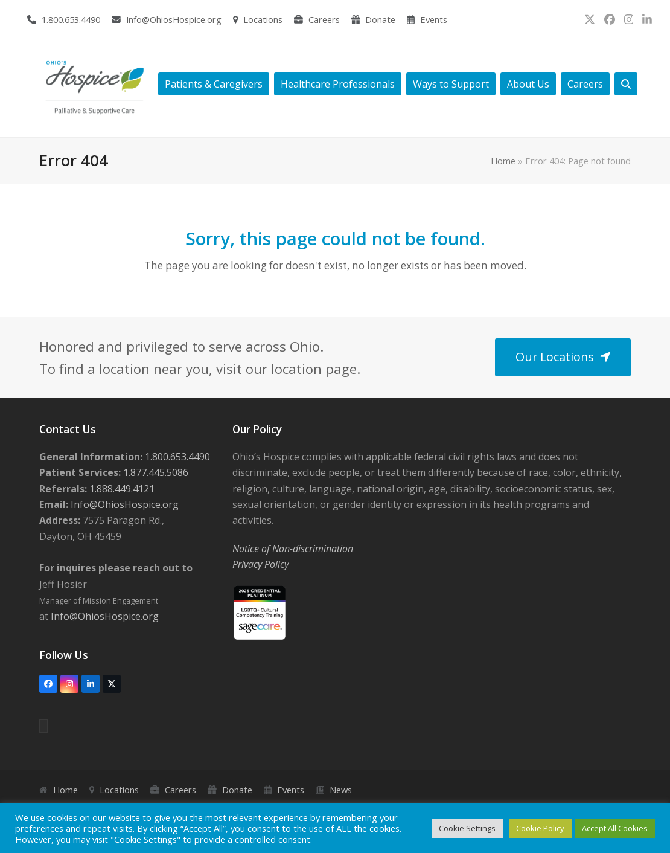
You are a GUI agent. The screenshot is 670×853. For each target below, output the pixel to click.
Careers (324, 19)
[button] (626, 84)
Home (503, 161)
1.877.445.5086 (154, 472)
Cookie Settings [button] (467, 828)
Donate (380, 19)
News (341, 790)
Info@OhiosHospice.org (174, 19)
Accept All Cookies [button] (615, 828)
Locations (262, 19)
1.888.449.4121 (121, 488)
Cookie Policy (540, 828)
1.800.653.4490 (71, 19)
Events (433, 19)
